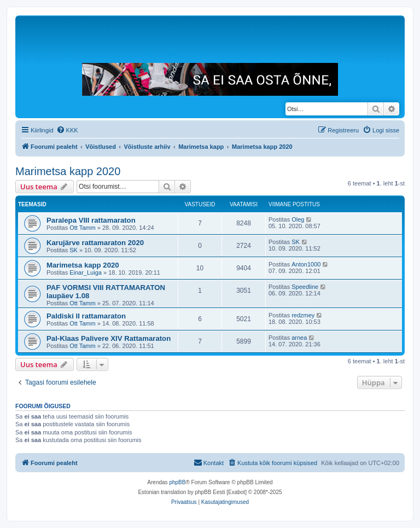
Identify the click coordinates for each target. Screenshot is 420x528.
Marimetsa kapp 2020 (67, 171)
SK (73, 250)
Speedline (304, 286)
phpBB (177, 482)
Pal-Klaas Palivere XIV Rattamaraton (108, 338)
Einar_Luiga (85, 272)
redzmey (302, 315)
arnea (299, 337)
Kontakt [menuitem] (209, 462)
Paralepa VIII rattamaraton (91, 220)
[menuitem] (67, 130)
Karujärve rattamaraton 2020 (95, 243)
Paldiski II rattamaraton (86, 316)
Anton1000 (305, 264)
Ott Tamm (82, 227)
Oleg (297, 219)
